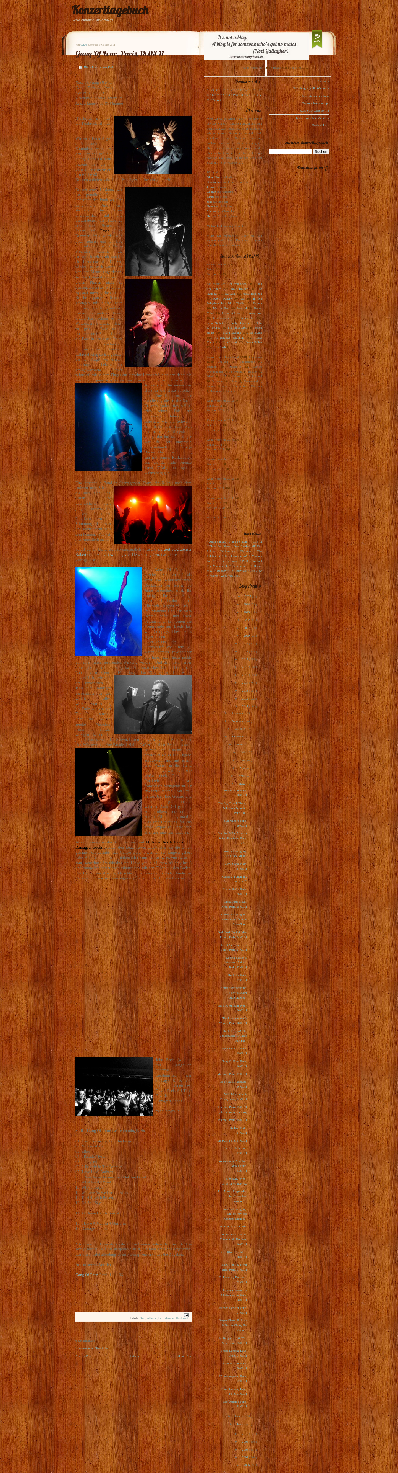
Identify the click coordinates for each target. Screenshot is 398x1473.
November (238, 721)
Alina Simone (217, 541)
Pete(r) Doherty (222, 298)
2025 (248, 596)
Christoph (213, 182)
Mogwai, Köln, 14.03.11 (232, 1140)
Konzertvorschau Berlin (314, 110)
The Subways (238, 570)
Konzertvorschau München (312, 118)
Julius (210, 187)
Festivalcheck (320, 125)
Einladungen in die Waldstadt (311, 88)
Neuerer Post (83, 1356)
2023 (246, 612)
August (241, 744)
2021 (247, 628)
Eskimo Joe (227, 551)
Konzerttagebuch (109, 10)
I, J (258, 90)
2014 (245, 682)
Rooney (221, 570)
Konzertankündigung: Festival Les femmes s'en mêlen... (234, 919)
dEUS (256, 546)
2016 (245, 667)
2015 (245, 675)
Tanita (210, 196)
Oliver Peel (214, 177)
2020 (246, 635)
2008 (245, 1449)
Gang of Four (148, 1318)
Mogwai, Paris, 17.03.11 (232, 1073)
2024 (246, 604)
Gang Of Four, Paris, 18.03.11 (119, 53)
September (238, 736)
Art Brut (257, 541)
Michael (212, 211)
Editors (257, 303)
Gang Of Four (86, 1275)
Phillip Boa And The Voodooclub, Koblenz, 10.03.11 (233, 1239)
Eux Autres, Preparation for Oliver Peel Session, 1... (232, 1196)
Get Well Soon (237, 283)
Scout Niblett (215, 322)
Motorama (255, 332)
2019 (245, 643)
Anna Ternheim (252, 293)
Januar (241, 1424)
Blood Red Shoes (220, 546)
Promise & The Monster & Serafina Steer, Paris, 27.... (232, 838)
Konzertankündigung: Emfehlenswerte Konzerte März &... (234, 1213)
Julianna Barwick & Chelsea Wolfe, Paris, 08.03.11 (234, 1294)
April (241, 775)
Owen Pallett (254, 342)
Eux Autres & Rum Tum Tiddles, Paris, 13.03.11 (232, 1165)
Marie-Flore (248, 317)
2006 (246, 1465)
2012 (245, 698)
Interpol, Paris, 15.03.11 (232, 1119)
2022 (248, 619)
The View (256, 570)
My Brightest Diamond (229, 337)
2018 (245, 651)
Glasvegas (246, 551)
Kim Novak (229, 342)
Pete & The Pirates (227, 561)
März (241, 783)
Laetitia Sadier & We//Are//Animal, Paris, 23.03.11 (236, 962)
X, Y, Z (217, 99)
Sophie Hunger (240, 322)
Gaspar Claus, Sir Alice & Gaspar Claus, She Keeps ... (233, 1325)
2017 (245, 659)
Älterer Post (184, 1356)
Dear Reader (239, 288)
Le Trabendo (166, 1318)
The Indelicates (237, 327)
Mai (242, 768)
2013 (245, 690)
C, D (229, 90)
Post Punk (182, 1318)
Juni (242, 760)
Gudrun (211, 191)
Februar (240, 1416)
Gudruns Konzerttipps (315, 103)
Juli (243, 752)
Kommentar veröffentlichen (92, 1348)
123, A (213, 90)
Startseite (134, 1356)
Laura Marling (232, 332)
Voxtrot (213, 575)
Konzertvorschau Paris (315, 95)
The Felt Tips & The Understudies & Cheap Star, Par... (233, 1035)
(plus (242, 298)
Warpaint (229, 293)
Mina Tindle (236, 303)
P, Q (235, 94)
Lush (223, 347)
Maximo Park (221, 308)
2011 (245, 706)
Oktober (240, 728)
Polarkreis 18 (240, 565)
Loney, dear (254, 313)
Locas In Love (231, 313)
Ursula (211, 206)
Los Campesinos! (223, 317)
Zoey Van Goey (230, 575)
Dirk (209, 216)
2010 (245, 1433)
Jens (209, 201)
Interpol (242, 308)
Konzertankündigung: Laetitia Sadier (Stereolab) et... (234, 992)
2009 (245, 1441)
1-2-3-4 (232, 517)
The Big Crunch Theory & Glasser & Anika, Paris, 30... (232, 807)
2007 (245, 1457)
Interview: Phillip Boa (233, 1226)
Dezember (238, 712)
